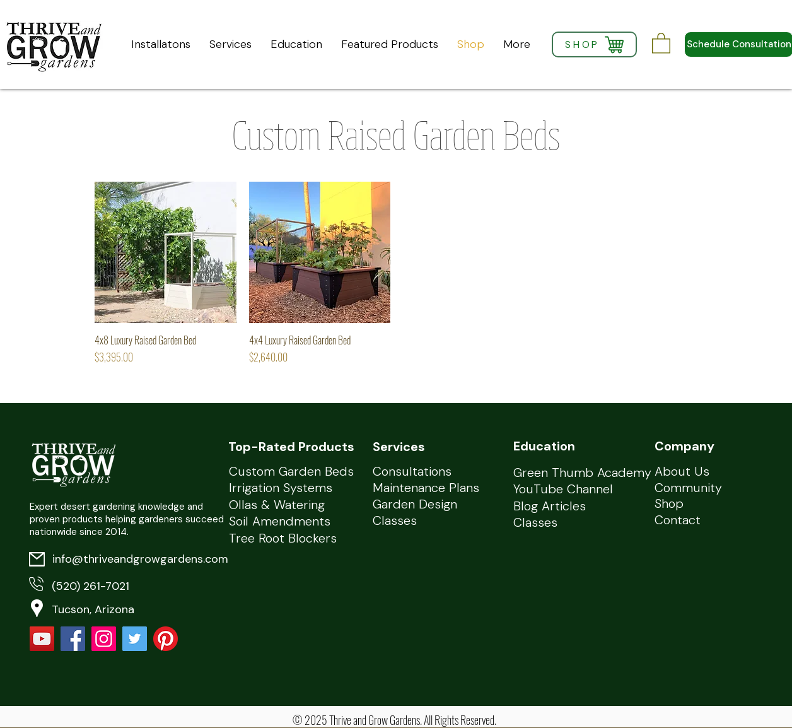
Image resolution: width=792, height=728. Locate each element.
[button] (661, 43)
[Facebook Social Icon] (73, 638)
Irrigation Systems (280, 487)
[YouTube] (42, 638)
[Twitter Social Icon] (134, 638)
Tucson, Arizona (93, 609)
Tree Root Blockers (283, 538)
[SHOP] (594, 44)
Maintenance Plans (426, 487)
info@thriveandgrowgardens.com (140, 559)
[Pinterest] (165, 638)
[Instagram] (103, 638)
